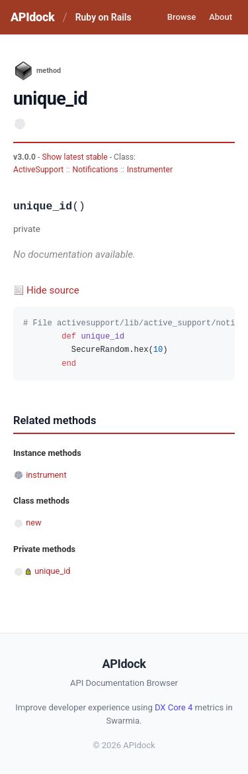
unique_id (52, 571)
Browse (181, 17)
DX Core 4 (173, 707)
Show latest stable (75, 157)
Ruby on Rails (103, 17)
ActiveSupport (38, 169)
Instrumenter (150, 169)
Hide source (52, 290)
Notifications (95, 169)
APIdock (32, 17)
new (33, 522)
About (220, 17)
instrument (46, 475)
